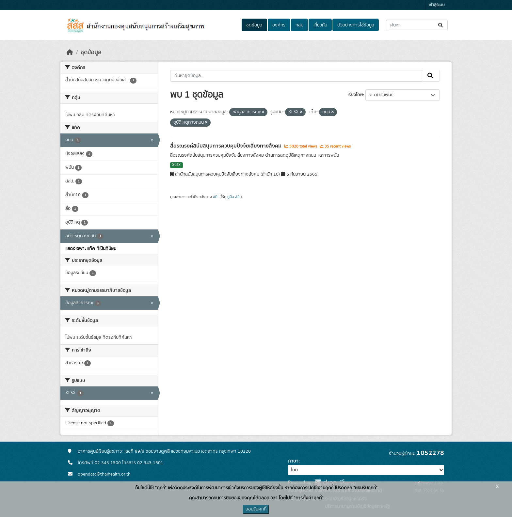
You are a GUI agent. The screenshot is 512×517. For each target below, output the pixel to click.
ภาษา (293, 461)
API (215, 197)
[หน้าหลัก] (70, 52)
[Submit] (441, 25)
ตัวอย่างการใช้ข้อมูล (355, 25)
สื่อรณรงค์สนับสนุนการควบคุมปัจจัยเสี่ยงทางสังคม (226, 146)
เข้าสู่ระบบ (437, 5)
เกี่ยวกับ (320, 25)
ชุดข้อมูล (254, 25)
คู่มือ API (234, 197)
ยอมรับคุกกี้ (256, 509)
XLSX (176, 165)
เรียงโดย (355, 95)
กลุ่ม (299, 25)
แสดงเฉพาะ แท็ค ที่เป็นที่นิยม (90, 248)
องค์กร (278, 25)
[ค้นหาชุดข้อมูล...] (417, 25)
